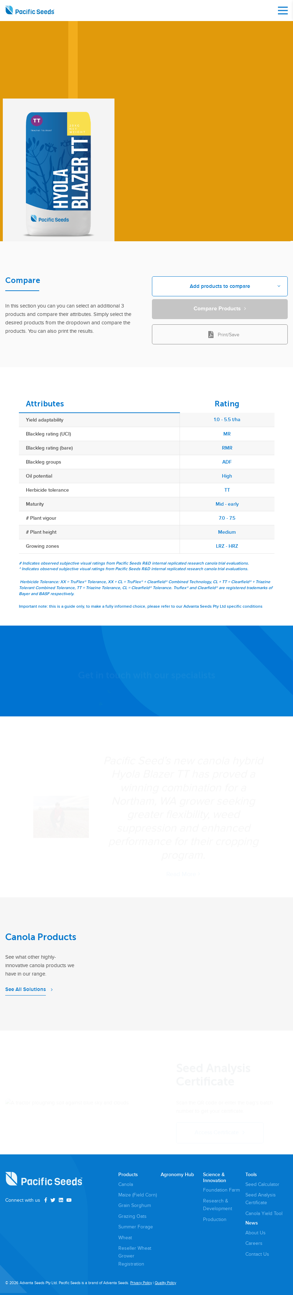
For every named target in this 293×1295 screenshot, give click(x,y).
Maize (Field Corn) (137, 1195)
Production (214, 1219)
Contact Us (257, 1254)
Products (128, 1175)
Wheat (125, 1238)
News (251, 1223)
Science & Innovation (214, 1177)
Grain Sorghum (134, 1205)
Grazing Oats (132, 1216)
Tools (251, 1175)
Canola (125, 1184)
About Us (255, 1233)
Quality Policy (165, 1283)
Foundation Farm (221, 1190)
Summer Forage (135, 1227)
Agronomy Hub (177, 1175)
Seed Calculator (262, 1184)
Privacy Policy (141, 1283)
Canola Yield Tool (263, 1213)
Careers (254, 1243)
